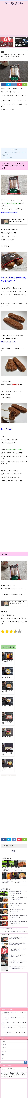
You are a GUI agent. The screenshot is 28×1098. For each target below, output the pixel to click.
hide (15, 149)
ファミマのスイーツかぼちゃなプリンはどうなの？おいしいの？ (15, 931)
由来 (3, 1058)
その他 (2, 51)
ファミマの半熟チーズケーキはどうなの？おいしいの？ (7, 677)
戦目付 (14, 851)
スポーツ (4, 1047)
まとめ (3, 155)
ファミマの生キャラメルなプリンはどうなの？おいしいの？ (7, 691)
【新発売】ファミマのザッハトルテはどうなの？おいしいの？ (7, 738)
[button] (2, 42)
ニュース (4, 1051)
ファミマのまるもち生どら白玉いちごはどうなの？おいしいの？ (7, 722)
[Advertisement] (14, 21)
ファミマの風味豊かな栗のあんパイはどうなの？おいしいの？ (7, 769)
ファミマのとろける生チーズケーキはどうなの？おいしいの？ (7, 707)
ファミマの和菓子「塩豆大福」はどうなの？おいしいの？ (11, 928)
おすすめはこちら (7, 157)
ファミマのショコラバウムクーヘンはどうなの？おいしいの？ (7, 661)
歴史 (3, 1054)
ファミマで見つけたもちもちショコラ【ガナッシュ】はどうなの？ (7, 753)
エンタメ (4, 1044)
